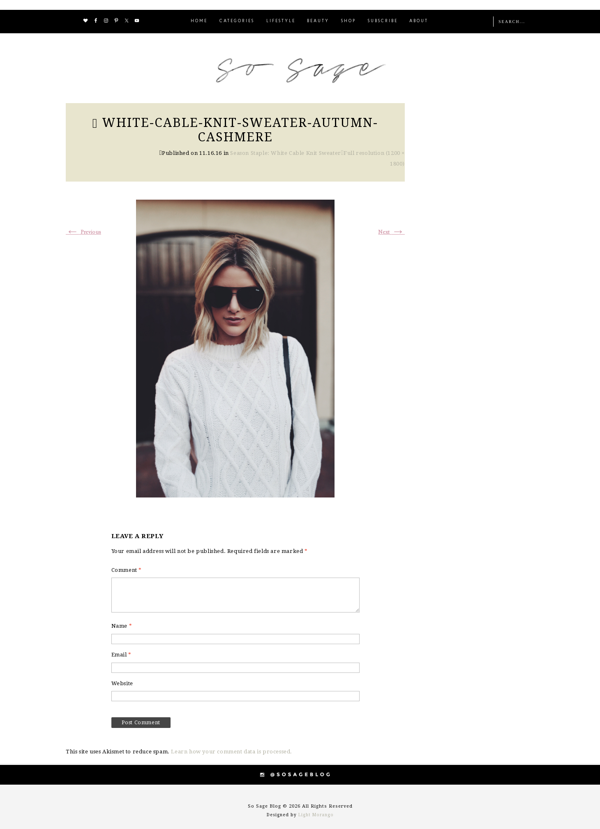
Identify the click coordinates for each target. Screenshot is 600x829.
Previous (83, 232)
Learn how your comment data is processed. (231, 751)
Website (122, 683)
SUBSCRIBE (383, 21)
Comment (126, 570)
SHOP (348, 21)
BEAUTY (318, 21)
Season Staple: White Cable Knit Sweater (285, 153)
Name (121, 626)
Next (391, 232)
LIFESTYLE (280, 21)
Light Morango (316, 815)
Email (121, 655)
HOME (199, 21)
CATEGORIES (236, 21)
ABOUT (418, 21)
